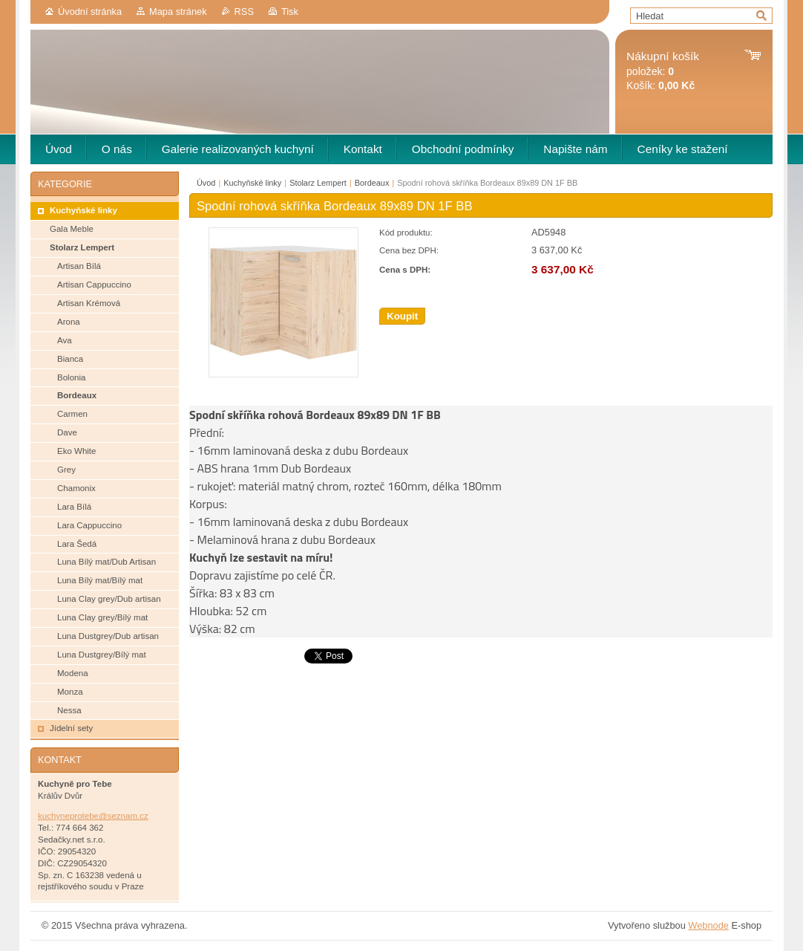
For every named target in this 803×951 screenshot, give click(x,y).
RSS (244, 11)
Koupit (402, 316)
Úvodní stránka (90, 11)
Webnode (708, 925)
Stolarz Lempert (318, 182)
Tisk (289, 11)
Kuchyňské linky (252, 182)
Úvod (206, 182)
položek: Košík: (662, 71)
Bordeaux (372, 182)
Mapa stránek (178, 11)
